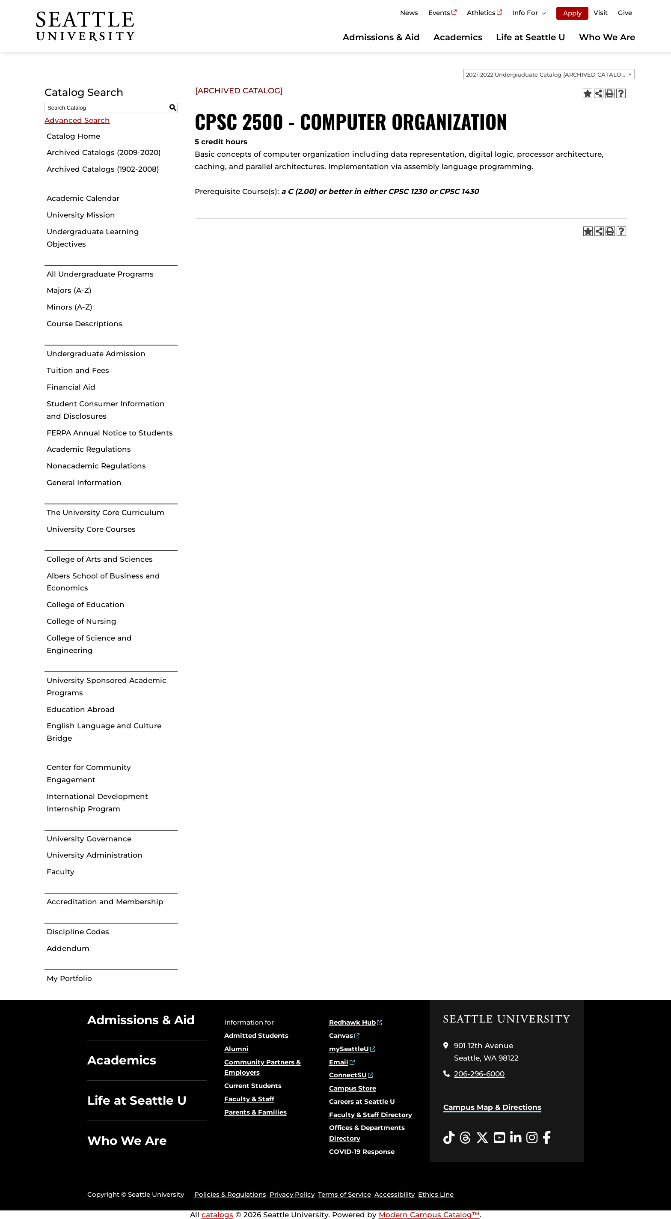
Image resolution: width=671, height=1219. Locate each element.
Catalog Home (73, 136)
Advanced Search (77, 120)
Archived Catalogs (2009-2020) (104, 152)
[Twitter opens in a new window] (482, 1138)
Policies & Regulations (230, 1194)
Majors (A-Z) (69, 290)
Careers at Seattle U (362, 1101)
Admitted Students (256, 1035)
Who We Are (607, 37)
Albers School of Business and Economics (103, 582)
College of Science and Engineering (89, 644)
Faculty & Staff (249, 1099)
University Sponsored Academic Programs (106, 686)
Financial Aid (71, 387)
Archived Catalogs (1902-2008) (103, 169)
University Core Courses (91, 529)
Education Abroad (81, 709)
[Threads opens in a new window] (465, 1138)
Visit (601, 13)
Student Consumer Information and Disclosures (106, 409)
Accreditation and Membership (105, 901)
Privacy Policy (292, 1194)
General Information (84, 482)
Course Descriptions (84, 323)
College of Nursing (81, 621)
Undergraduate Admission (96, 353)
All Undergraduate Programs (100, 274)
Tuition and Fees (78, 370)
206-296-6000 (479, 1074)
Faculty (60, 871)
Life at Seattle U (530, 37)
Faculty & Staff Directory (370, 1115)
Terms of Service (344, 1194)
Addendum (68, 948)
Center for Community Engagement (89, 773)
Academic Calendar (83, 198)
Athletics (481, 13)
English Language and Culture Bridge (104, 731)
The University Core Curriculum (105, 512)
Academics (457, 37)
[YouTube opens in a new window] (499, 1138)
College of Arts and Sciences (100, 559)
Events (439, 13)
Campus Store (352, 1088)
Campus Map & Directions (492, 1107)
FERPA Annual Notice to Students (110, 433)
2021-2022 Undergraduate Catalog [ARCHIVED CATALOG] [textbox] (546, 74)
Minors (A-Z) (69, 307)
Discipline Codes (78, 931)
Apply (572, 13)
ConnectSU (348, 1075)
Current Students (253, 1086)
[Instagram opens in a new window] (531, 1138)
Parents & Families (255, 1112)
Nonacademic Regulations (96, 466)
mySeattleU (349, 1049)
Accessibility (394, 1194)
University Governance (89, 839)
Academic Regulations (89, 449)
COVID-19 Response (362, 1151)
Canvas (341, 1035)
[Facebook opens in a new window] (547, 1138)
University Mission (81, 215)
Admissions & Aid (381, 37)
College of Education (86, 604)
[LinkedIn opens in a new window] (515, 1138)
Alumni (236, 1049)
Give (625, 13)
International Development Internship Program (97, 802)
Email (338, 1062)
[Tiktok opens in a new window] (448, 1138)
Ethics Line (436, 1194)
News (409, 13)
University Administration (95, 855)
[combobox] (549, 74)
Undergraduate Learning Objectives (93, 237)
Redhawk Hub (352, 1022)
